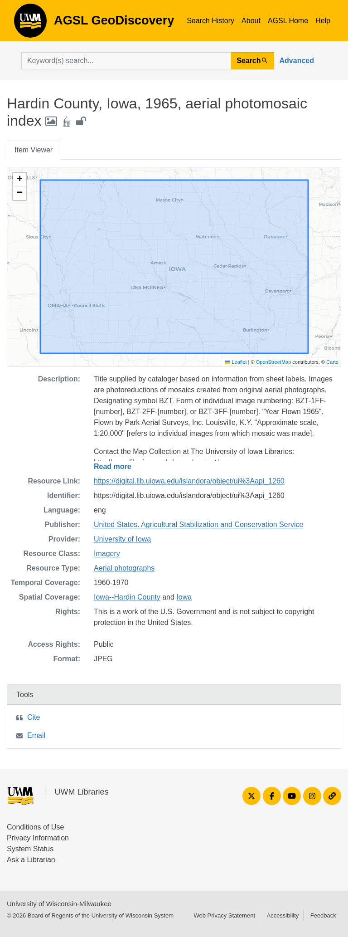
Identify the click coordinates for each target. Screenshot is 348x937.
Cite (33, 717)
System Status (30, 849)
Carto (332, 362)
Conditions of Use (35, 827)
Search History (210, 20)
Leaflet (235, 362)
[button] (19, 179)
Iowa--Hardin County (127, 597)
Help (322, 20)
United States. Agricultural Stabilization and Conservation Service (198, 524)
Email (36, 735)
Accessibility (282, 915)
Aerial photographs (124, 568)
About (251, 20)
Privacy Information (38, 838)
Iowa (184, 597)
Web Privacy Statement (224, 915)
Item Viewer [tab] (33, 150)
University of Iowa (122, 539)
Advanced (297, 60)
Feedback (323, 915)
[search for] (126, 60)
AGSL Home (288, 20)
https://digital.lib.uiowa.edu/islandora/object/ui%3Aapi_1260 (189, 481)
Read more (112, 466)
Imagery (107, 553)
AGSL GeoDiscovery (30, 24)
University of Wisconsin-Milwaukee (59, 904)
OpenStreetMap (273, 362)
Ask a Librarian (31, 860)
